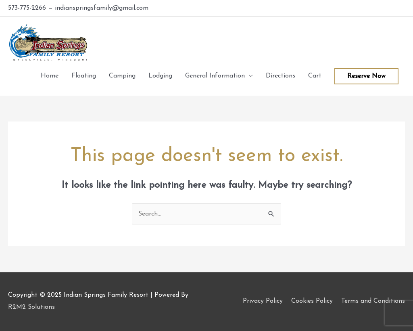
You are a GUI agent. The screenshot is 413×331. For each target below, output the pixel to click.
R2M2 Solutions (31, 307)
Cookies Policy (312, 301)
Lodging (160, 76)
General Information (215, 76)
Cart (314, 76)
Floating (83, 76)
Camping (122, 76)
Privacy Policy (263, 301)
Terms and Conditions (373, 301)
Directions (280, 76)
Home (49, 76)
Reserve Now (366, 76)
